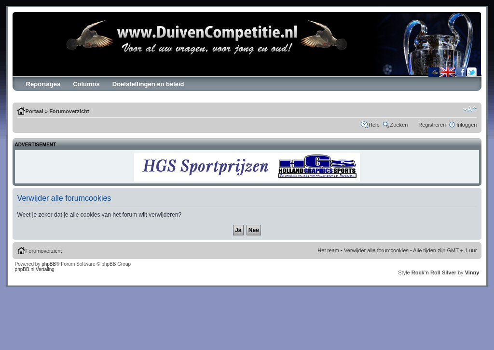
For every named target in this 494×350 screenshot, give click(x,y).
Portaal (34, 111)
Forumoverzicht (69, 111)
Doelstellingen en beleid (148, 84)
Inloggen (466, 125)
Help (374, 125)
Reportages (43, 84)
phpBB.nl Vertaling (35, 269)
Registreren (432, 125)
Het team (328, 250)
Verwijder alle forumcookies (376, 250)
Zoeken (399, 125)
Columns (86, 84)
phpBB (48, 264)
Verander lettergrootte (470, 109)
